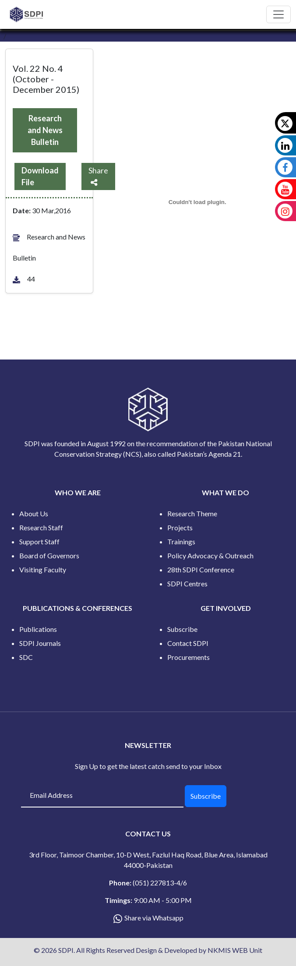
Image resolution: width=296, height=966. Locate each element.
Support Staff (39, 541)
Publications (38, 629)
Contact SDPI (187, 643)
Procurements (188, 657)
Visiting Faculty (42, 569)
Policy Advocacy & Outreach (210, 555)
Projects (180, 527)
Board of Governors (49, 555)
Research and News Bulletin (45, 130)
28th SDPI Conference (200, 569)
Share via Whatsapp (153, 917)
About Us (33, 513)
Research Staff (41, 527)
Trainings (181, 541)
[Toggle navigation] (278, 14)
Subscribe (182, 629)
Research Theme (192, 513)
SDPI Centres (187, 583)
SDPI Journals (40, 643)
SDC (26, 657)
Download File (40, 176)
